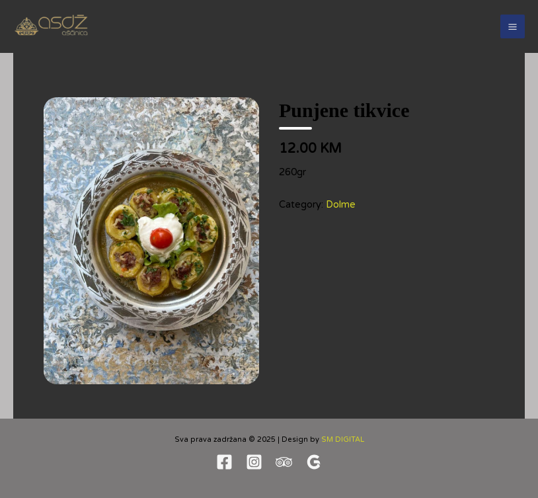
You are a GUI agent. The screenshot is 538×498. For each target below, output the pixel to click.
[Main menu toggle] (512, 27)
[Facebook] (224, 462)
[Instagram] (254, 462)
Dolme (341, 204)
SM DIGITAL (342, 439)
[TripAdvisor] (284, 462)
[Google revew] (313, 462)
